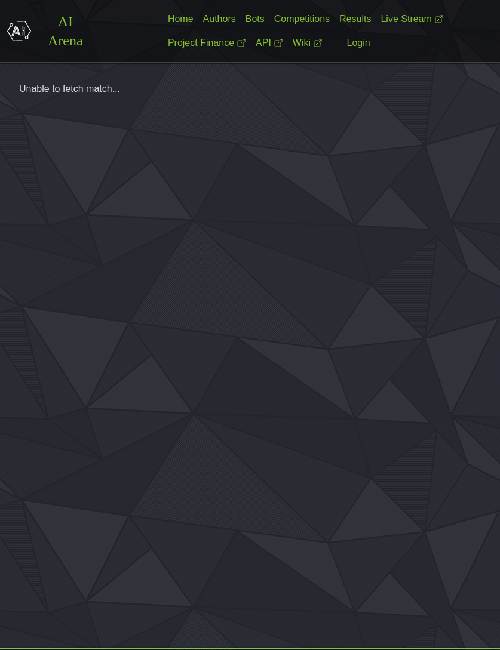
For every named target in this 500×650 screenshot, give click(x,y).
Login (358, 43)
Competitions (302, 19)
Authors (219, 19)
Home (181, 19)
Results (355, 19)
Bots (255, 19)
